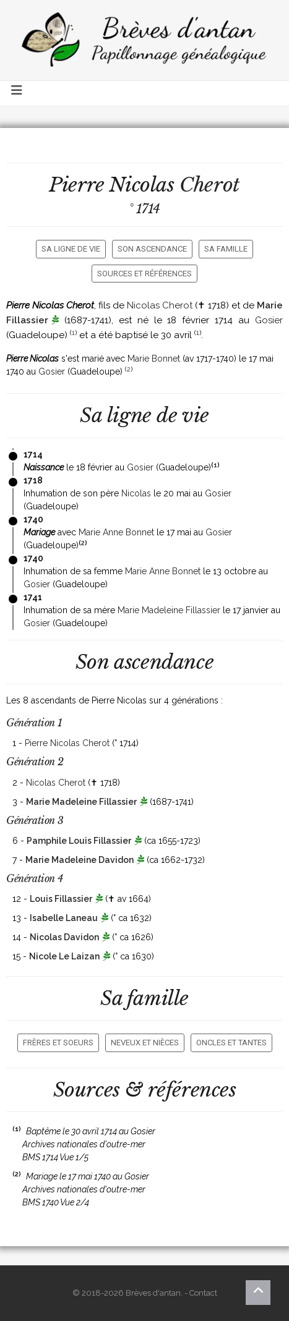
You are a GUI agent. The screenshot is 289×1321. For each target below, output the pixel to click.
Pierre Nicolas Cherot (67, 743)
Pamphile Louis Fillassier (79, 841)
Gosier (269, 320)
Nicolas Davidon (64, 937)
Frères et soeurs (58, 1042)
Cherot (209, 184)
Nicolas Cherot (159, 305)
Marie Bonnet (153, 358)
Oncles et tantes (231, 1042)
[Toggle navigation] (17, 93)
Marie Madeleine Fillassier (169, 610)
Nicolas (136, 493)
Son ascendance (152, 248)
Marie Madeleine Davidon (79, 860)
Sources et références (144, 273)
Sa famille (226, 248)
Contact (203, 1293)
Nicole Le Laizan (64, 956)
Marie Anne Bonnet (116, 532)
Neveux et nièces (145, 1042)
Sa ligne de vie (70, 248)
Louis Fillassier (61, 899)
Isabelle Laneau (64, 918)
